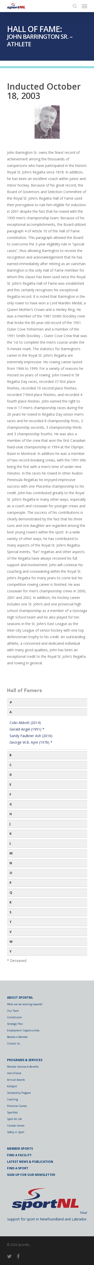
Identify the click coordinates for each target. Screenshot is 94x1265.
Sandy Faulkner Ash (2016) (31, 735)
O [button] (11, 873)
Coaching (12, 1099)
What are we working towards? (25, 1004)
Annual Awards (16, 1079)
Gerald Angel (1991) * (27, 729)
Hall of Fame (14, 1073)
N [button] (11, 863)
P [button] (11, 883)
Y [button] (11, 951)
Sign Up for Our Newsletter (31, 1175)
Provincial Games (17, 1106)
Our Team (13, 1011)
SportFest (12, 1112)
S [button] (10, 912)
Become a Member (17, 1037)
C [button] (11, 765)
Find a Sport (17, 1168)
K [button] (11, 834)
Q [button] (11, 892)
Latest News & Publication (30, 1162)
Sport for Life (14, 1119)
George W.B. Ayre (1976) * (31, 742)
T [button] (11, 922)
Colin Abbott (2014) (25, 722)
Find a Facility (19, 1155)
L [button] (10, 843)
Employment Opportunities (23, 1030)
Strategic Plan (15, 1024)
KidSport (12, 1086)
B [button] (11, 755)
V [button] (11, 932)
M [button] (11, 853)
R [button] (11, 902)
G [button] (11, 804)
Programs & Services (24, 1060)
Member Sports (20, 1148)
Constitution (14, 1017)
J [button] (10, 824)
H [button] (11, 814)
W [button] (11, 941)
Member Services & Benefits (23, 1066)
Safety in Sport (15, 1132)
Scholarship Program (19, 1093)
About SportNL (20, 997)
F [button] (10, 794)
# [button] (11, 702)
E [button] (10, 784)
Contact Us (13, 1043)
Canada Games (15, 1125)
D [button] (11, 775)
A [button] (11, 712)
